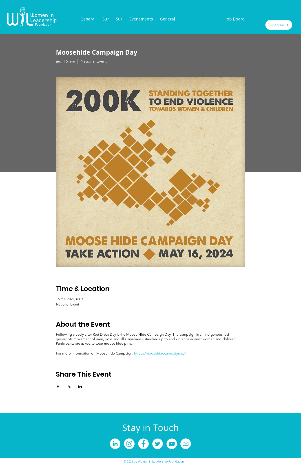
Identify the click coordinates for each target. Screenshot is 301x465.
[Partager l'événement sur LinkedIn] (80, 386)
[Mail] (185, 443)
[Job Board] (235, 18)
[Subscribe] (278, 25)
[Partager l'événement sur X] (69, 386)
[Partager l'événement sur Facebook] (58, 386)
